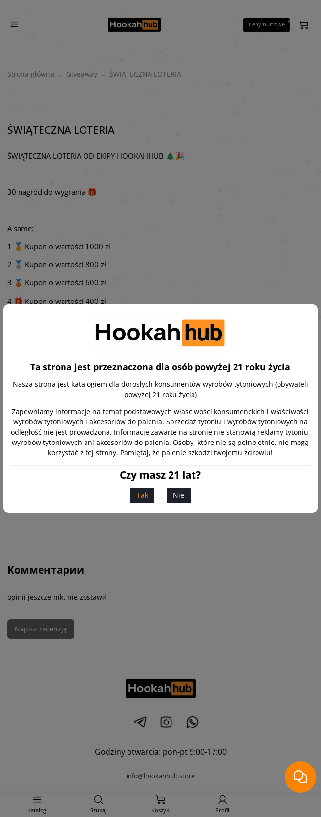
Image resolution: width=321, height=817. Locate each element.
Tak (142, 495)
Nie (178, 495)
